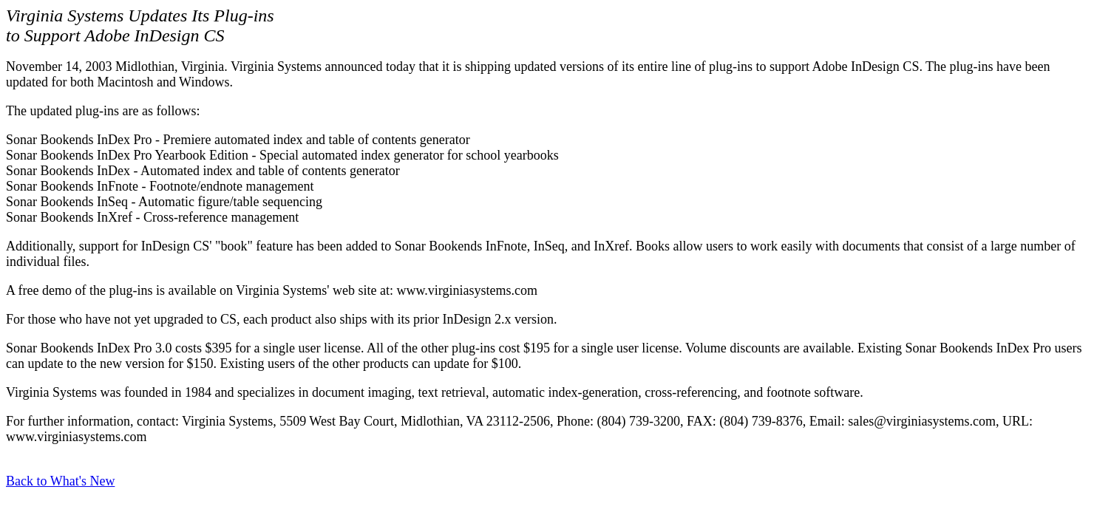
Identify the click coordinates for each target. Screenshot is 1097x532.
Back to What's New (60, 481)
